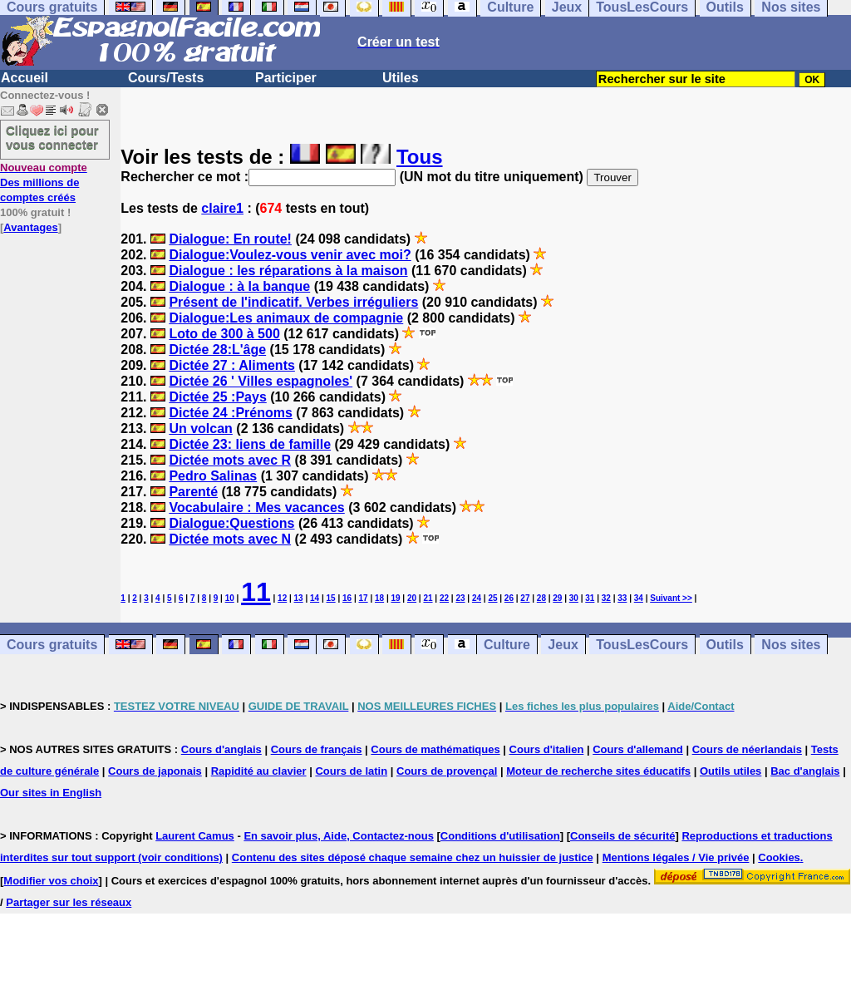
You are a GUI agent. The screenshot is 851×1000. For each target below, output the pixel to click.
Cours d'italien (546, 749)
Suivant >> (671, 598)
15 (331, 598)
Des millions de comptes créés (43, 182)
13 (298, 598)
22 (444, 598)
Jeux (563, 645)
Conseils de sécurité (622, 836)
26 (509, 598)
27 (524, 598)
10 (229, 598)
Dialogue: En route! (230, 239)
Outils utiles (730, 771)
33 (622, 598)
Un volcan (200, 428)
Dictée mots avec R (230, 460)
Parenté (193, 492)
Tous (419, 156)
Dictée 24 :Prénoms (231, 413)
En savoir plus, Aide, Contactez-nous (338, 836)
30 (573, 598)
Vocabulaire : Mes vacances (256, 507)
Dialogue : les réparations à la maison (288, 271)
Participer (286, 78)
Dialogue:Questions (231, 523)
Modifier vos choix (50, 880)
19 (395, 598)
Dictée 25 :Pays (217, 397)
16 (347, 598)
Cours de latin (351, 771)
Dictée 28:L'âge (217, 349)
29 (557, 598)
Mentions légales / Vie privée (676, 857)
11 (256, 592)
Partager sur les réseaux (68, 902)
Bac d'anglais (804, 771)
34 (638, 598)
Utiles (400, 78)
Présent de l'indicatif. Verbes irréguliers (293, 302)
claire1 (222, 208)
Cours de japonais (155, 771)
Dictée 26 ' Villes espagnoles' (260, 381)
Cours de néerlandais (747, 749)
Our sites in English (50, 792)
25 (492, 598)
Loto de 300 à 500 (224, 334)
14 (314, 598)
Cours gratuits (52, 645)
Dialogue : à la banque (239, 286)
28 (541, 598)
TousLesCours (642, 645)
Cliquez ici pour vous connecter (52, 137)
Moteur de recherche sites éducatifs (598, 771)
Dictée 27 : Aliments (231, 365)
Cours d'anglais (221, 749)
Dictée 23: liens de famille (250, 444)
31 (589, 598)
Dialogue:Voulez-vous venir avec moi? (290, 255)
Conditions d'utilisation (500, 836)
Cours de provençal (446, 771)
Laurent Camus (194, 836)
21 (427, 598)
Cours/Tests (166, 78)
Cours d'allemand (638, 749)
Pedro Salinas (213, 476)
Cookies (779, 857)
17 (363, 598)
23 (460, 598)
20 (411, 598)
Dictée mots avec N (230, 539)
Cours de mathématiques (435, 749)
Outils (725, 645)
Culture (507, 645)
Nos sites (790, 645)
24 (476, 598)
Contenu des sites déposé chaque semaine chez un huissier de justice (412, 857)
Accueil (24, 78)
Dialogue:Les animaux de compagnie (286, 318)
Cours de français (316, 749)
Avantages (30, 227)
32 (606, 598)
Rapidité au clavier (259, 771)
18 (379, 598)
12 (282, 598)
